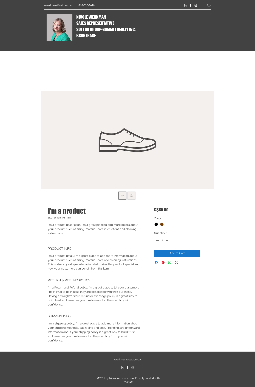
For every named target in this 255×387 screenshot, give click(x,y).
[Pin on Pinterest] (163, 262)
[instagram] (196, 5)
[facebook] (190, 5)
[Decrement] (157, 240)
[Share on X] (176, 262)
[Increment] (167, 240)
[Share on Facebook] (156, 262)
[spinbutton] (162, 240)
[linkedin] (185, 5)
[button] (208, 5)
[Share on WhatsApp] (170, 262)
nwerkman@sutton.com (58, 5)
